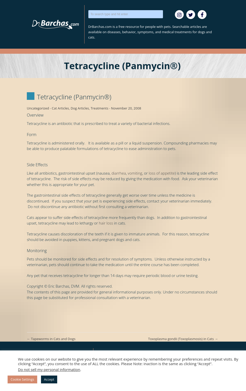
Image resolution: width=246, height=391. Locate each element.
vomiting (135, 173)
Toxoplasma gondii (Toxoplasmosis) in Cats (183, 339)
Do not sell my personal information (49, 369)
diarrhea (118, 173)
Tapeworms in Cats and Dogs (51, 339)
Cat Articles (60, 108)
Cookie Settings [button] (22, 379)
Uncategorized (38, 108)
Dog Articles (80, 108)
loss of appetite (162, 173)
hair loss (106, 223)
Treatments (99, 108)
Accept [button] (49, 379)
